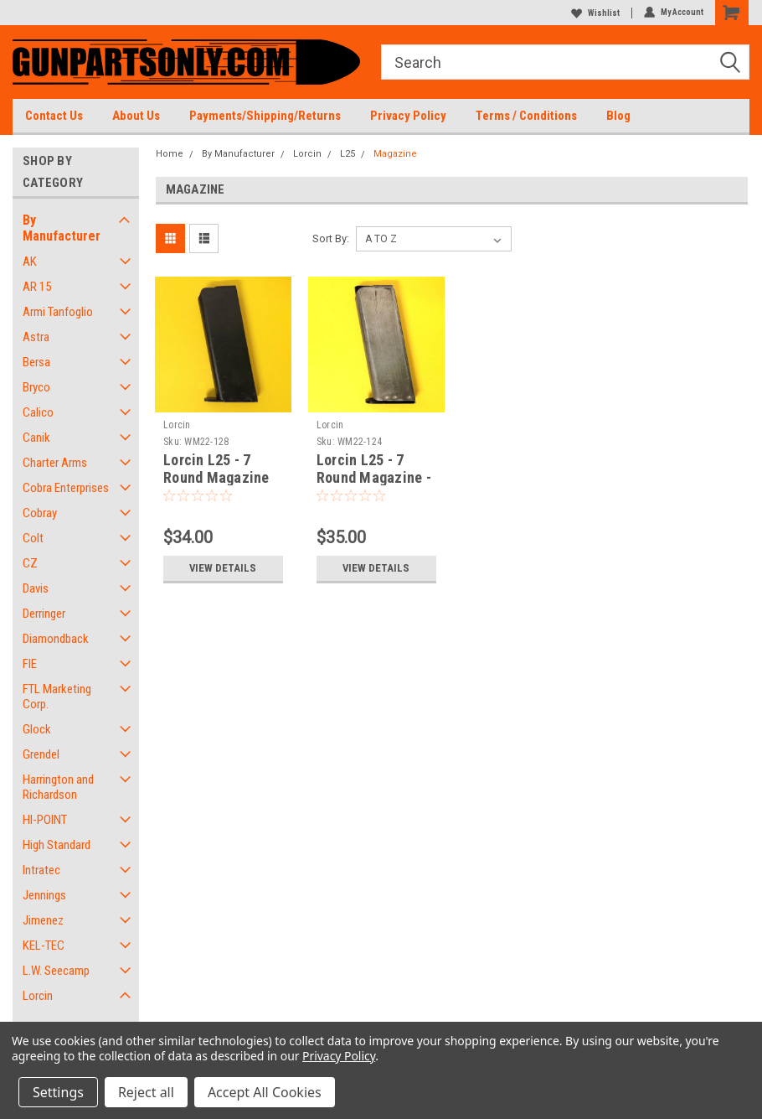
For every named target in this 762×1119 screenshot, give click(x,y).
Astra (36, 337)
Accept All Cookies (265, 1092)
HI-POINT (45, 819)
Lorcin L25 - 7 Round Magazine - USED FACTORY (374, 477)
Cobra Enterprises (66, 487)
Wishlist (595, 13)
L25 (347, 153)
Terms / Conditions (526, 115)
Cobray (40, 513)
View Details (223, 568)
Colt (33, 538)
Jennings (44, 895)
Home (169, 153)
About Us (136, 115)
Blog (618, 115)
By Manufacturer (61, 228)
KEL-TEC (43, 945)
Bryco (36, 387)
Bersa (36, 362)
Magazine (395, 153)
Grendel (41, 754)
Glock (37, 729)
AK (30, 261)
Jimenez (43, 920)
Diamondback (56, 638)
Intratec (41, 870)
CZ (30, 563)
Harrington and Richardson (58, 787)
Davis (36, 588)
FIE (30, 663)
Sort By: (330, 238)
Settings (58, 1092)
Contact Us (54, 115)
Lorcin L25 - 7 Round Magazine (216, 468)
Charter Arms (55, 462)
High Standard (56, 844)
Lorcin (38, 995)
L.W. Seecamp (56, 970)
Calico (38, 412)
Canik (36, 437)
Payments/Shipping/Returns (265, 115)
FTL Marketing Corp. (57, 696)
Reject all (146, 1092)
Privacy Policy (408, 115)
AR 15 (37, 286)
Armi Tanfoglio (58, 311)
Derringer (44, 613)
